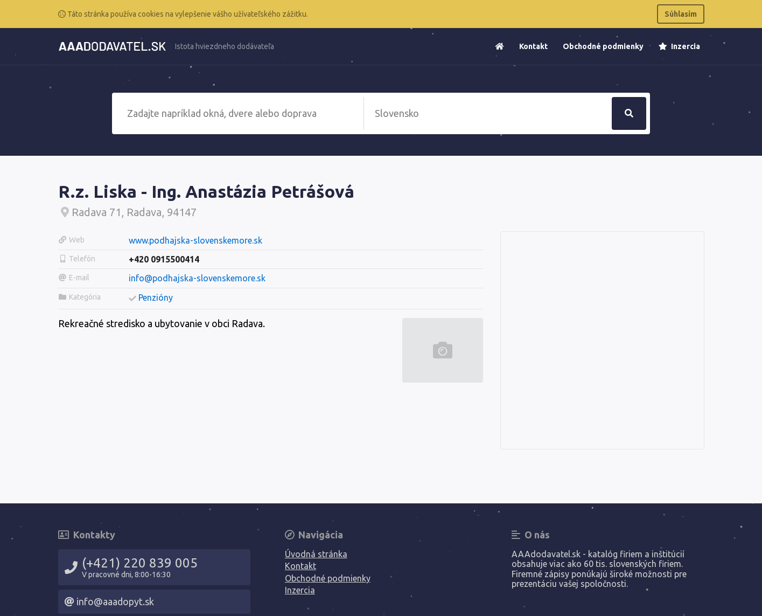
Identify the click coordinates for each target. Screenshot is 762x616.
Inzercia (679, 46)
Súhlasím (681, 14)
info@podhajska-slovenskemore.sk (197, 278)
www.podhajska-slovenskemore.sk (195, 240)
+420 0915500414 (164, 259)
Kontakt (533, 46)
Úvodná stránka (316, 554)
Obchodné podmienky (603, 46)
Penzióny (155, 297)
